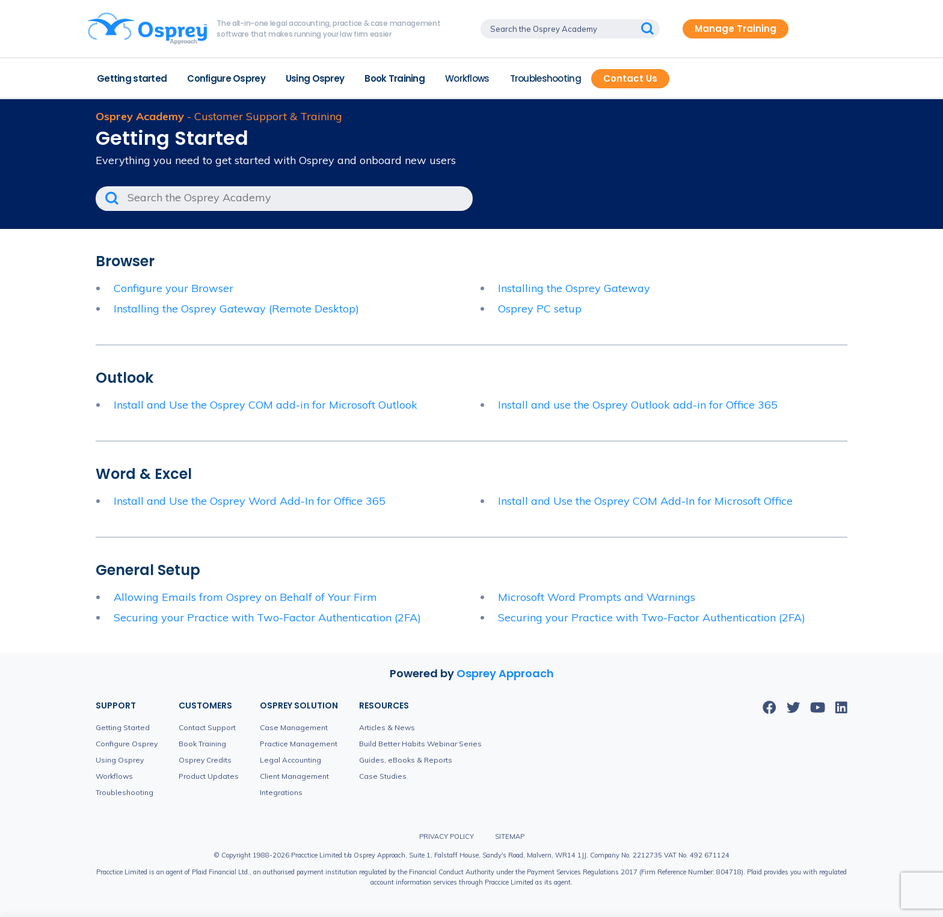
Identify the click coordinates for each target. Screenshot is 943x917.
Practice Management (298, 743)
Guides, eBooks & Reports (405, 759)
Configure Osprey (226, 78)
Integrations (281, 792)
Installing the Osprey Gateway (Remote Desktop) (236, 308)
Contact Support (207, 727)
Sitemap (509, 836)
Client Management (294, 776)
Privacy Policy (446, 836)
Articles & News (387, 727)
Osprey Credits (205, 759)
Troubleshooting (545, 78)
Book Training (394, 78)
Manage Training (735, 28)
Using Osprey (315, 78)
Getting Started (123, 727)
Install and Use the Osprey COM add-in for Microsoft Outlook (265, 405)
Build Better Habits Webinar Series (420, 743)
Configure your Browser (173, 288)
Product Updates (209, 776)
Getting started (132, 78)
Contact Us (630, 78)
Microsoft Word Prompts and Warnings (596, 597)
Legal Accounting (290, 759)
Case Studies (383, 776)
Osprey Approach (505, 673)
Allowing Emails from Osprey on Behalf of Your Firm (245, 597)
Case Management (294, 727)
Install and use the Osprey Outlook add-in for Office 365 (638, 405)
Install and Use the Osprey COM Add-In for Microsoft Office (645, 501)
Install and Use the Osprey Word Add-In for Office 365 (249, 501)
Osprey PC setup (540, 308)
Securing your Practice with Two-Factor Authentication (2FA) (267, 617)
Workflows (467, 78)
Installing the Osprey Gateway (574, 288)
